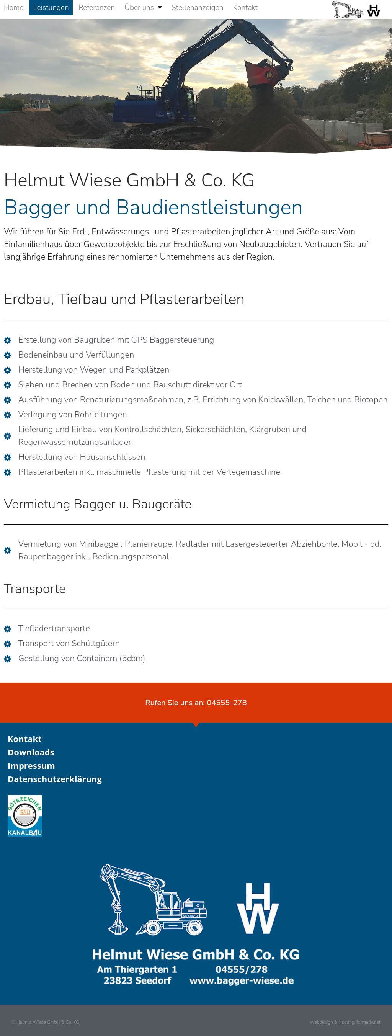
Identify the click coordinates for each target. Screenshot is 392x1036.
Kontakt (245, 8)
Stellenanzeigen (197, 8)
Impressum (31, 765)
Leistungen (51, 8)
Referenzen (96, 8)
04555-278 (227, 703)
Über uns (143, 7)
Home (13, 8)
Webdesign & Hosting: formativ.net (345, 1022)
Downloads (31, 752)
